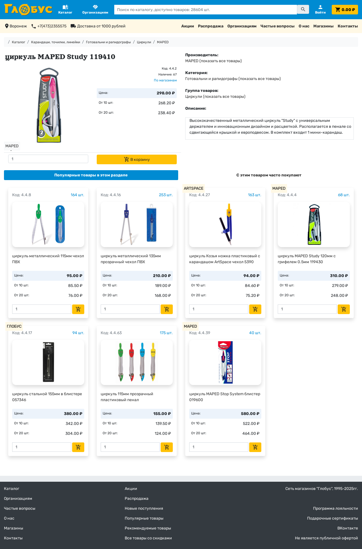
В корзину (137, 159)
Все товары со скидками (148, 538)
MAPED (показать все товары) (213, 61)
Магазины (323, 26)
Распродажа (210, 26)
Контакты (348, 26)
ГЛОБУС (14, 326)
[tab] (91, 175)
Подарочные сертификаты (332, 518)
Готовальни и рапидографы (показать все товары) (233, 78)
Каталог (18, 42)
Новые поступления (144, 508)
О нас (304, 26)
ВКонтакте (347, 528)
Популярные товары (144, 518)
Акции (187, 26)
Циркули (144, 42)
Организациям (242, 26)
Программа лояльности (335, 508)
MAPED (163, 42)
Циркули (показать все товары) (215, 96)
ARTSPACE (193, 188)
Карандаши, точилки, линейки (55, 42)
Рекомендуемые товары (148, 528)
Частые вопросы (277, 26)
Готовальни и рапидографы (108, 42)
